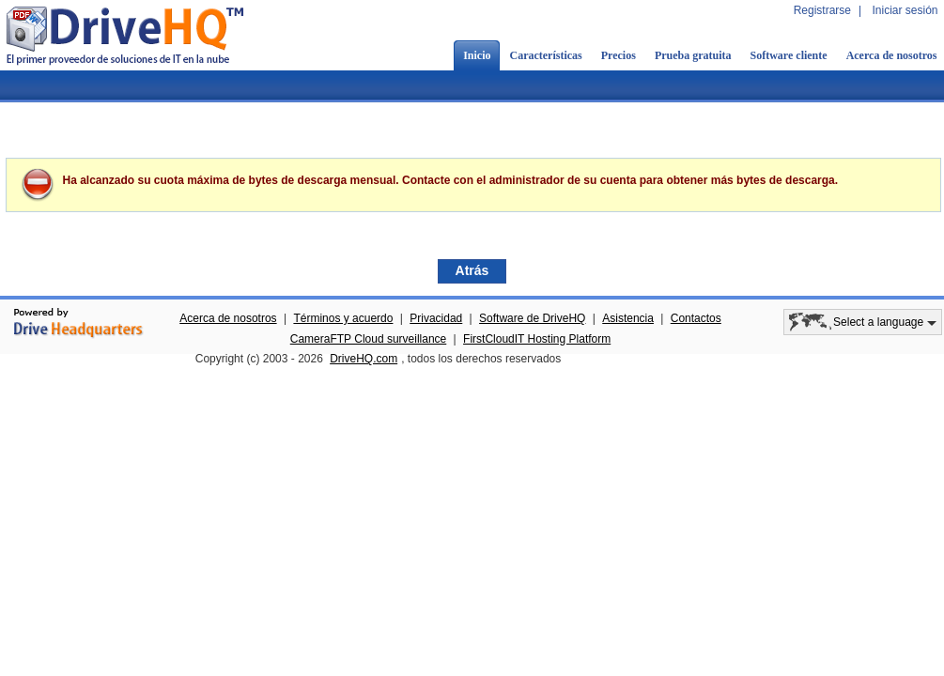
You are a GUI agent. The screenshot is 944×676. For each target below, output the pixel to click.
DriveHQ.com (363, 358)
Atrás (472, 270)
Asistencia (628, 318)
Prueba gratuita (693, 55)
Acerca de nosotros (227, 318)
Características (545, 55)
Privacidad (436, 318)
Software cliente (789, 55)
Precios (618, 55)
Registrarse (822, 10)
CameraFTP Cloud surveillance (368, 339)
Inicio (476, 55)
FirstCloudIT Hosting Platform (537, 339)
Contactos (696, 318)
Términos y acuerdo (343, 318)
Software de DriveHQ (532, 318)
